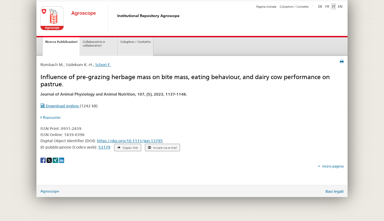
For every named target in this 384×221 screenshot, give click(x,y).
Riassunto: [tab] (52, 117)
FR (327, 6)
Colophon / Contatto (294, 7)
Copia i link (127, 148)
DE (320, 6)
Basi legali (334, 191)
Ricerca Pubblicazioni (61, 42)
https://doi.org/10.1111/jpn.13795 (130, 140)
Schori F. (103, 64)
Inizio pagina (333, 166)
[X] (50, 160)
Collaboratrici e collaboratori (94, 44)
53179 (104, 147)
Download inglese (60, 105)
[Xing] (56, 160)
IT (333, 6)
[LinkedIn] (61, 160)
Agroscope (49, 191)
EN (340, 6)
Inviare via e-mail (162, 148)
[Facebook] (43, 160)
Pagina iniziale (266, 7)
